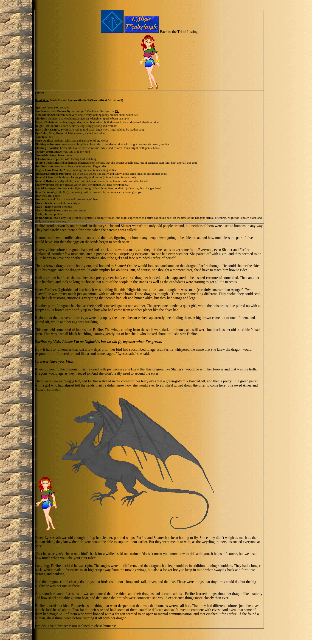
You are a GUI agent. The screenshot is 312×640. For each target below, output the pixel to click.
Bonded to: (42, 100)
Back (163, 32)
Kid (117, 111)
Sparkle (107, 118)
